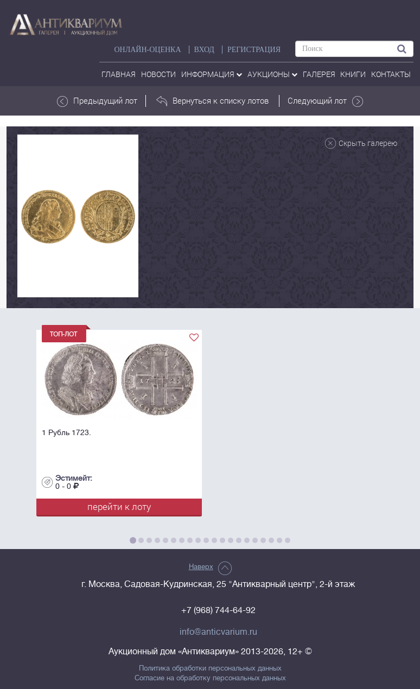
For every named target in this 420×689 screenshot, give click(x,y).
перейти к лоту (119, 506)
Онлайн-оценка (147, 50)
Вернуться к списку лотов (212, 101)
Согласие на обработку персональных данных (210, 678)
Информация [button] (211, 74)
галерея (319, 74)
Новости (158, 74)
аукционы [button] (272, 74)
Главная (118, 74)
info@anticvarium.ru (218, 632)
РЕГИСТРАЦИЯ (254, 50)
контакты (391, 74)
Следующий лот (325, 101)
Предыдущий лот (97, 101)
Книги (353, 74)
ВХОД (204, 50)
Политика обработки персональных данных (210, 668)
